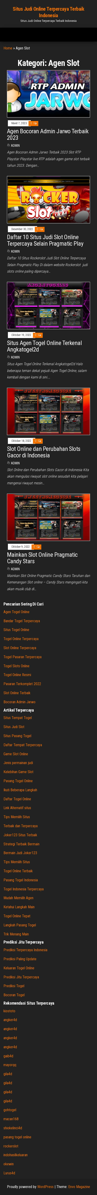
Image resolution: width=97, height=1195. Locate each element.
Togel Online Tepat (16, 916)
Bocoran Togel (14, 995)
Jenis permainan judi (18, 763)
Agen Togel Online (16, 612)
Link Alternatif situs (17, 808)
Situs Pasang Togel (17, 736)
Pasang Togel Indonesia (20, 880)
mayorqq (9, 1065)
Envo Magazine (79, 1187)
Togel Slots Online (16, 666)
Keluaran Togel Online (18, 968)
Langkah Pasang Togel (19, 925)
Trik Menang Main (16, 934)
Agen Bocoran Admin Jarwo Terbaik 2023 (47, 134)
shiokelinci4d (12, 1128)
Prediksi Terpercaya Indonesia (25, 950)
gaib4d (8, 1056)
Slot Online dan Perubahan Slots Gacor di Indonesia (44, 452)
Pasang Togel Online (18, 781)
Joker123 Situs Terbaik (20, 835)
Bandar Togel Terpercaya (21, 621)
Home (7, 48)
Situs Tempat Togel (17, 718)
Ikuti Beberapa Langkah (20, 790)
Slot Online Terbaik (16, 693)
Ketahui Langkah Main (19, 907)
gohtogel (9, 1110)
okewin (8, 1164)
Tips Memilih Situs (16, 817)
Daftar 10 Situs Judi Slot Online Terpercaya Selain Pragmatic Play (45, 240)
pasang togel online (17, 1137)
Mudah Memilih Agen (18, 898)
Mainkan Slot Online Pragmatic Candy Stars (42, 558)
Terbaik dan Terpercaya (20, 826)
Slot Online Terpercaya (19, 648)
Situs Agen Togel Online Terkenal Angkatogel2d (44, 346)
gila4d (7, 1074)
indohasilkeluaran (15, 1155)
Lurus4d (9, 1173)
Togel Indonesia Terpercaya (23, 889)
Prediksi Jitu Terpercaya (21, 977)
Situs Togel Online (16, 630)
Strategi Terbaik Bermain (21, 844)
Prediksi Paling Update (19, 959)
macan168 (11, 1119)
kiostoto (9, 1011)
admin (15, 145)
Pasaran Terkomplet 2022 (22, 684)
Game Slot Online (15, 754)
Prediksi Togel (13, 986)
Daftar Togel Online (17, 799)
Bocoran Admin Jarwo (19, 702)
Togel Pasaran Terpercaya (22, 657)
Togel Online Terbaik (18, 871)
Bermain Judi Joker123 (20, 853)
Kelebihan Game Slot (18, 772)
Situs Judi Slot (13, 727)
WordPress (45, 1187)
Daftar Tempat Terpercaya (22, 745)
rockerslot (10, 1146)
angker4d (10, 1020)
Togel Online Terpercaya (21, 639)
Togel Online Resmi (17, 675)
